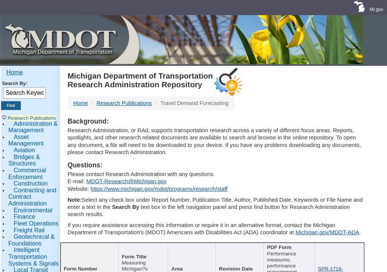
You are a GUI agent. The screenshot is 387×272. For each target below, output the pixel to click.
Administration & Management (33, 127)
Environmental (33, 210)
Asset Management (25, 140)
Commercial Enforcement (27, 173)
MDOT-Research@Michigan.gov (127, 181)
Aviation (24, 150)
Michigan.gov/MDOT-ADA (327, 232)
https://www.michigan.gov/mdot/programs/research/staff (159, 189)
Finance (24, 216)
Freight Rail (29, 230)
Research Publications (32, 118)
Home (14, 72)
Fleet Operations (36, 223)
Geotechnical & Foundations (31, 240)
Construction (31, 183)
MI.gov (376, 9)
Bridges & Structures (24, 160)
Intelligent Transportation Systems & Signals (33, 256)
